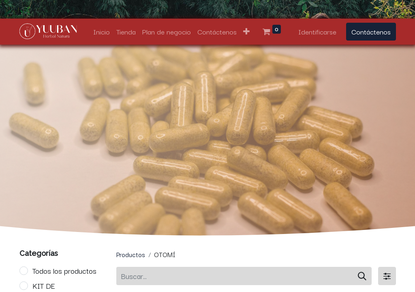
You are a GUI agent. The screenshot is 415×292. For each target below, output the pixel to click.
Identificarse (317, 31)
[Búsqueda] (362, 276)
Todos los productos (64, 270)
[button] (246, 31)
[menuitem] (101, 31)
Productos (130, 254)
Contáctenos (371, 31)
